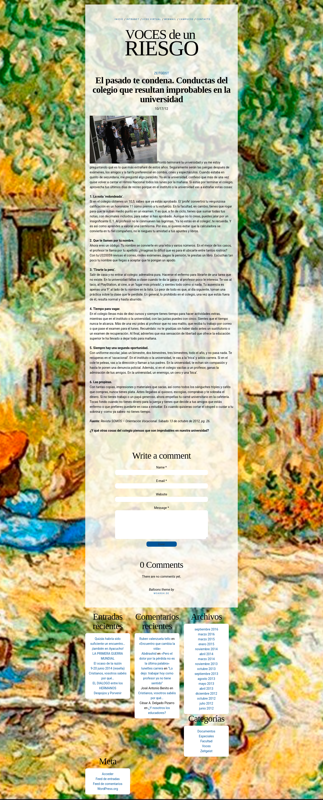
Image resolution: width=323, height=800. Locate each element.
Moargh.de (161, 593)
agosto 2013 (206, 679)
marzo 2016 (206, 634)
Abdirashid (149, 653)
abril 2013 (206, 688)
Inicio (119, 19)
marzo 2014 (206, 659)
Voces (206, 746)
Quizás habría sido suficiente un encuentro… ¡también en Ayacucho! (107, 643)
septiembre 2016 (206, 629)
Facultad (206, 741)
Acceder (107, 774)
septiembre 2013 (206, 674)
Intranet (133, 19)
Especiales (206, 736)
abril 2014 (206, 654)
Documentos (206, 731)
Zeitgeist (161, 73)
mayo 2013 (206, 683)
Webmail (170, 19)
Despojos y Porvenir (107, 693)
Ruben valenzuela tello (154, 639)
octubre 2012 (206, 698)
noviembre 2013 (206, 664)
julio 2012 (206, 703)
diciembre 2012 (206, 693)
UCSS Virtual (151, 19)
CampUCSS (186, 19)
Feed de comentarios (107, 784)
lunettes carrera (152, 668)
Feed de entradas (108, 779)
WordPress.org (107, 789)
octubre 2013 (206, 669)
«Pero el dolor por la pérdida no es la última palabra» (157, 658)
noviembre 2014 (206, 649)
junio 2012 (206, 708)
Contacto (203, 19)
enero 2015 (206, 644)
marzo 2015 (206, 639)
